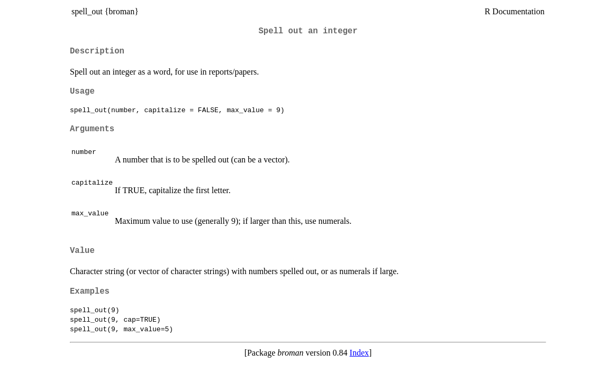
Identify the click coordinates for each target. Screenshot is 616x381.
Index (359, 352)
